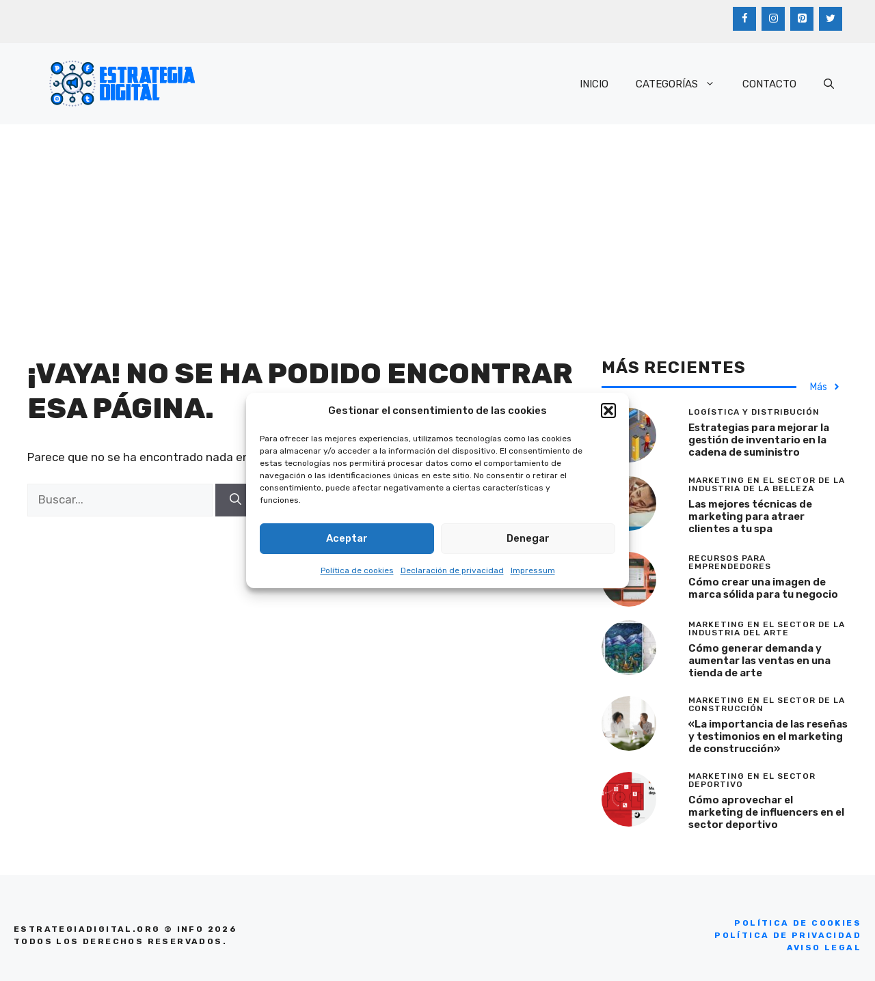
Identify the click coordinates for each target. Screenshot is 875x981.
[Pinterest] (801, 19)
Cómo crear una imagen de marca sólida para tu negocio (763, 588)
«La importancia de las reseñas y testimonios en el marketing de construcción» (768, 736)
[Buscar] (235, 500)
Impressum (533, 570)
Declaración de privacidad (452, 570)
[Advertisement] (437, 226)
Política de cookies (357, 570)
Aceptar (347, 538)
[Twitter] (830, 19)
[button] (608, 410)
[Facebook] (744, 19)
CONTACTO (769, 84)
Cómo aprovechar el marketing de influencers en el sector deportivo (766, 812)
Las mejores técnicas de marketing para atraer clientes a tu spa (750, 516)
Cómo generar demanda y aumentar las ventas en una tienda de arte (759, 660)
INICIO (594, 84)
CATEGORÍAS (682, 84)
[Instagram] (773, 19)
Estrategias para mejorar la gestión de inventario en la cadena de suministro (758, 440)
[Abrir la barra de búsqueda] (829, 84)
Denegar (528, 538)
